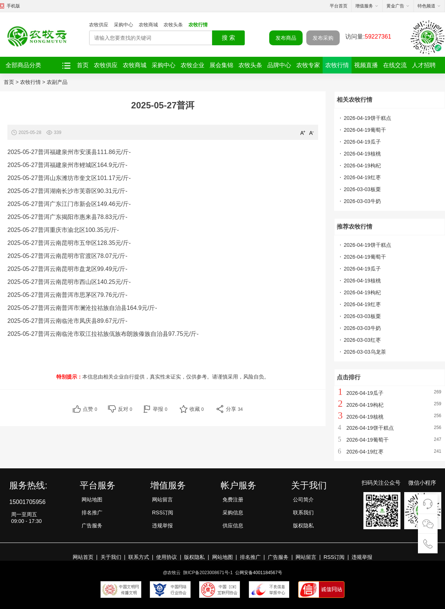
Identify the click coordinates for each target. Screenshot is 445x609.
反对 (125, 409)
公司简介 (303, 499)
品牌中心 (279, 65)
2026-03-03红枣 (362, 340)
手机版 (13, 6)
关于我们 (110, 557)
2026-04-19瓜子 (362, 142)
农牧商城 (148, 24)
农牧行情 (198, 24)
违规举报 (162, 525)
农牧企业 (192, 65)
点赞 (90, 409)
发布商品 (286, 38)
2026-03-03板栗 (362, 189)
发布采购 (323, 38)
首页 (83, 65)
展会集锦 (221, 65)
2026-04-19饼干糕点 (367, 118)
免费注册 (232, 499)
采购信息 (232, 512)
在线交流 (395, 65)
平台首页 (338, 6)
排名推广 (92, 512)
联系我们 (303, 512)
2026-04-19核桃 (362, 154)
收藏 (196, 409)
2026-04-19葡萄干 (365, 130)
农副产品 (57, 82)
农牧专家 (308, 65)
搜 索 (228, 38)
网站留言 (162, 499)
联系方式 (138, 557)
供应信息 (232, 525)
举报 (160, 409)
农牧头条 (173, 24)
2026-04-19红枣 (362, 177)
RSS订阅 (162, 512)
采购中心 (123, 24)
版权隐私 (303, 525)
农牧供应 (98, 24)
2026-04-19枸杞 (362, 165)
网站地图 (92, 499)
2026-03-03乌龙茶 (365, 352)
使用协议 (166, 557)
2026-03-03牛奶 (362, 201)
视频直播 (366, 65)
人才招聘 (424, 65)
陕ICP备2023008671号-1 (208, 572)
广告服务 (92, 525)
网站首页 (83, 557)
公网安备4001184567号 (258, 572)
